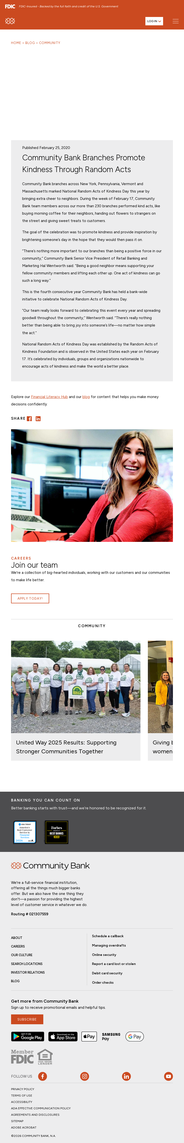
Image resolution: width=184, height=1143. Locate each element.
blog (86, 397)
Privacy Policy (22, 1089)
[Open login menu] (154, 21)
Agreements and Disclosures (35, 1114)
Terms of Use (21, 1095)
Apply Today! (30, 598)
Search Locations (27, 964)
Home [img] (50, 866)
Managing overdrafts (109, 945)
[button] (29, 418)
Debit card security (107, 973)
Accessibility (21, 1102)
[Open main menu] (175, 21)
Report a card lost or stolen (114, 964)
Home (16, 43)
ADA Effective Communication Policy (41, 1108)
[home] (10, 21)
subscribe (27, 1019)
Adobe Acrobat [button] (23, 1127)
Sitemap (17, 1121)
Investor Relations (28, 972)
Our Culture (21, 955)
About (16, 938)
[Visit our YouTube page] (168, 1076)
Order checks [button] (103, 982)
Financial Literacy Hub (49, 397)
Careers (18, 946)
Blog (30, 43)
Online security (104, 955)
